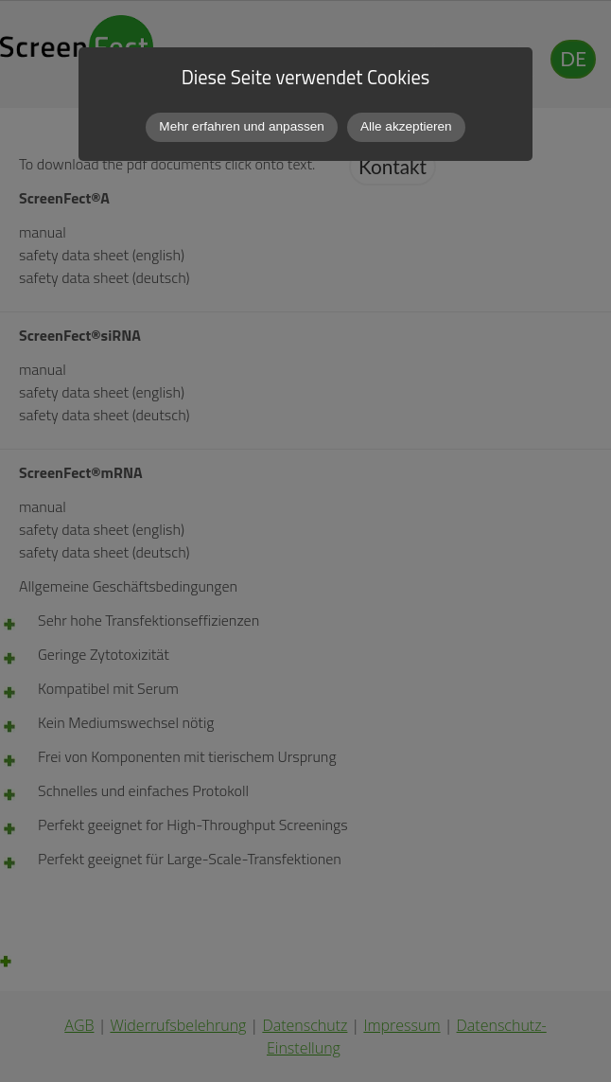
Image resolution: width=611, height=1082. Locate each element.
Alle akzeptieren (406, 126)
